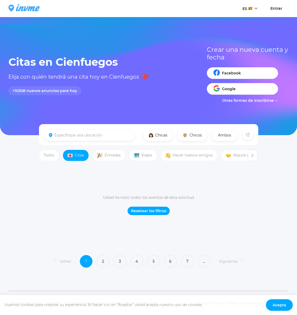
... (204, 261)
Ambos (224, 135)
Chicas (158, 135)
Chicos (192, 135)
